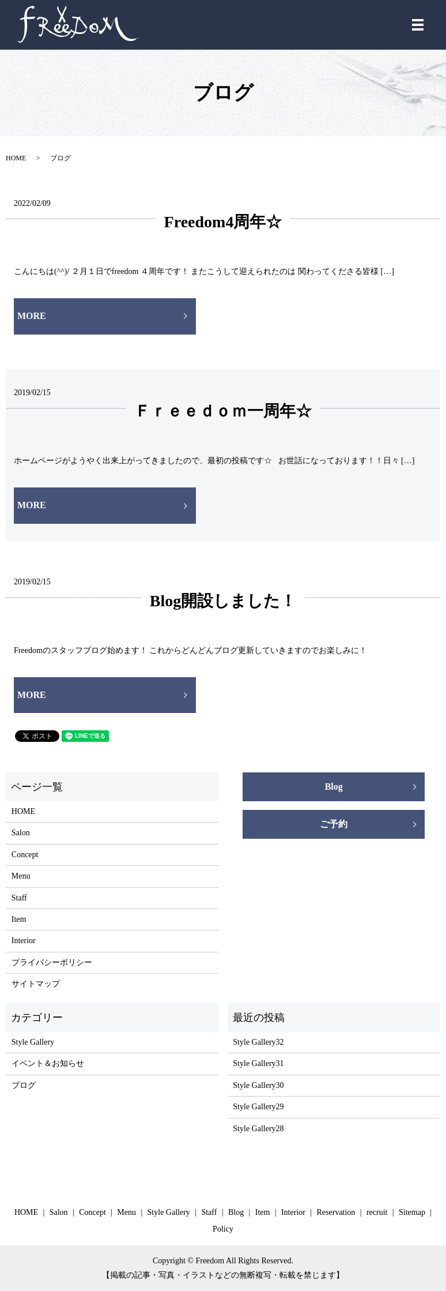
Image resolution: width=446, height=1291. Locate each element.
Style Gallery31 (258, 1063)
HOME (16, 158)
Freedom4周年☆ (223, 222)
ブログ (24, 1085)
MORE (31, 316)
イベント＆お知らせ (48, 1063)
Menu (21, 876)
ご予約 (333, 824)
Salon (21, 832)
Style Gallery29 (258, 1106)
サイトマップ (36, 983)
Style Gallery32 (258, 1042)
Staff (19, 898)
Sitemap (412, 1212)
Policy (223, 1229)
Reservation (336, 1212)
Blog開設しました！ (223, 601)
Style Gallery (33, 1042)
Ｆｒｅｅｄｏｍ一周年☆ (223, 411)
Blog (334, 786)
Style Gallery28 (258, 1128)
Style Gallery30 (258, 1085)
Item (19, 919)
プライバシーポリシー (52, 962)
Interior (24, 940)
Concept (25, 854)
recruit (377, 1212)
